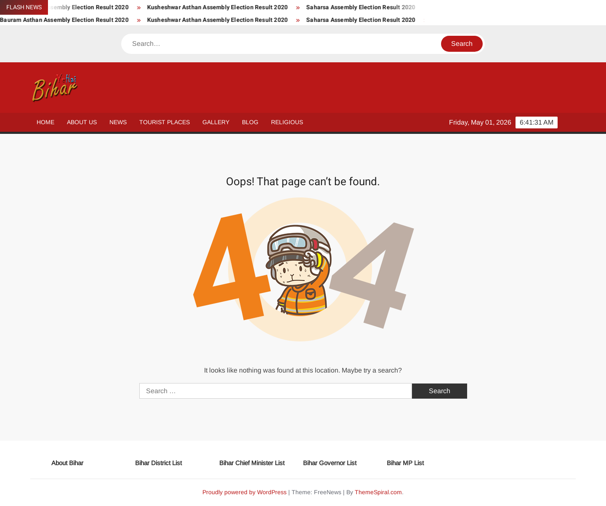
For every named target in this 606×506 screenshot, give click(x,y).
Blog (250, 122)
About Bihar (67, 462)
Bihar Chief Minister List (251, 462)
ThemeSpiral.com (378, 492)
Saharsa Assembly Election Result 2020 (367, 7)
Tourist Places (164, 122)
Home (45, 122)
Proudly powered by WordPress (244, 492)
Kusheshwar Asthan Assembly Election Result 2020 (224, 7)
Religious (287, 122)
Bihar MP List (405, 462)
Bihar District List (158, 462)
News (118, 122)
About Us (82, 122)
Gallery (215, 122)
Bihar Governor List (329, 462)
